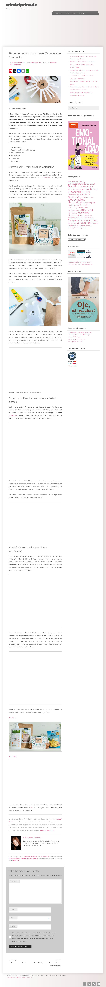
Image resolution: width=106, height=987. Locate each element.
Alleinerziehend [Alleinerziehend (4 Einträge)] (73, 181)
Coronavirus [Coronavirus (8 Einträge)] (85, 186)
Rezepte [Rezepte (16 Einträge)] (72, 220)
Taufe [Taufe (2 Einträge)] (74, 223)
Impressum (35, 975)
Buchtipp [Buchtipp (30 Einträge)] (73, 186)
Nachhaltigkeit (25, 858)
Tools (67, 13)
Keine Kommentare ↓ (16, 64)
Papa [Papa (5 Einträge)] (86, 218)
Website (12, 926)
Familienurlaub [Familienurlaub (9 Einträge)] (74, 195)
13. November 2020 (36, 62)
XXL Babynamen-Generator (76, 339)
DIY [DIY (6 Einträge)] (91, 187)
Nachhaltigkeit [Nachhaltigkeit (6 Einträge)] (73, 218)
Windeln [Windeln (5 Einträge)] (82, 226)
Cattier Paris (13, 415)
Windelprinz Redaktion (17, 62)
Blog (74, 13)
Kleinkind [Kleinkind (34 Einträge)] (87, 210)
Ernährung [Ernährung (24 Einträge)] (91, 189)
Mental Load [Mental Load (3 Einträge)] (88, 215)
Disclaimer (44, 975)
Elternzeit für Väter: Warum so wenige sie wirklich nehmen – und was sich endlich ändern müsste (82, 64)
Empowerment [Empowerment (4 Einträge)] (79, 189)
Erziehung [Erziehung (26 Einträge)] (74, 191)
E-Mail (12, 917)
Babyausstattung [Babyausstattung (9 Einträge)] (75, 184)
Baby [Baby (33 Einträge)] (81, 181)
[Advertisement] (53, 31)
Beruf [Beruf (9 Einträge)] (92, 184)
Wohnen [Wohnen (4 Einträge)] (88, 225)
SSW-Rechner (72, 332)
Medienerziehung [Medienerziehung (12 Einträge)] (76, 215)
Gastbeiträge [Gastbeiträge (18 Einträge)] (75, 197)
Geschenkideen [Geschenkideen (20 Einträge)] (76, 199)
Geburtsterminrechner (85, 332)
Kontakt (27, 975)
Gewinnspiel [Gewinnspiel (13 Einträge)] (89, 202)
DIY (31, 808)
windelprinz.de (21, 5)
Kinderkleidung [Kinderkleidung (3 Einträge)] (72, 208)
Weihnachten (34, 858)
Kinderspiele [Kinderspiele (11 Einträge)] (83, 207)
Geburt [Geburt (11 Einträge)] (86, 197)
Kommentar (14, 881)
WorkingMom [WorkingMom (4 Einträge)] (72, 228)
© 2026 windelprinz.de (15, 975)
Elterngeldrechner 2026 (75, 341)
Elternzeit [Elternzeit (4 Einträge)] (71, 189)
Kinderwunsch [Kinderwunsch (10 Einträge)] (74, 210)
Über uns (82, 13)
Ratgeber (59, 13)
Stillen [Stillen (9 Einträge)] (70, 223)
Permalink (16, 860)
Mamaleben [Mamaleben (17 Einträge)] (84, 212)
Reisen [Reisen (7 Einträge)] (90, 218)
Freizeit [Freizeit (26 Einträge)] (85, 194)
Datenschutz (54, 975)
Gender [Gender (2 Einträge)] (91, 197)
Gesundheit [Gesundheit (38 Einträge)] (75, 202)
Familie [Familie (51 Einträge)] (85, 191)
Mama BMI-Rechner (74, 337)
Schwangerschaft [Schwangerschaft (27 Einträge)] (87, 220)
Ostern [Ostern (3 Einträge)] (82, 218)
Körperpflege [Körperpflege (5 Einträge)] (72, 213)
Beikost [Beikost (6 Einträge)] (87, 184)
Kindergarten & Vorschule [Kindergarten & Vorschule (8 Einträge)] (79, 205)
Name (12, 909)
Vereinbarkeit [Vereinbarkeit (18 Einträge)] (84, 222)
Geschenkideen (46, 178)
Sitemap (63, 975)
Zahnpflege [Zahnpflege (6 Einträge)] (81, 228)
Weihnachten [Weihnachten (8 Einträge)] (73, 225)
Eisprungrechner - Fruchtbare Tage (79, 335)
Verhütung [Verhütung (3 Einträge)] (95, 223)
